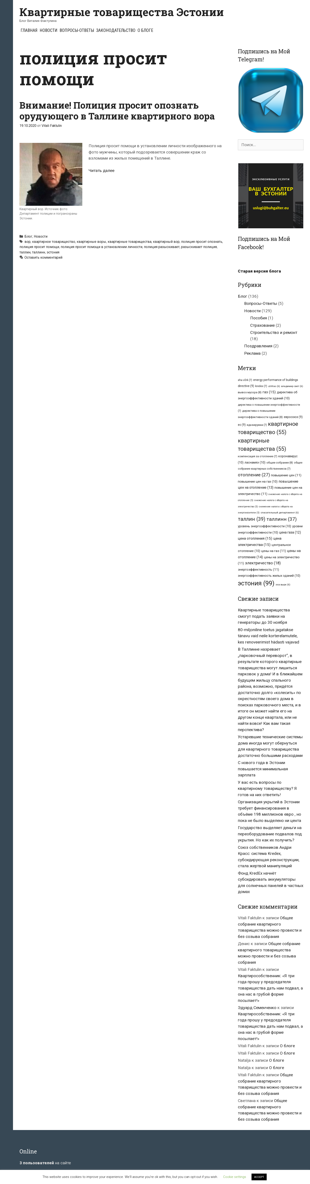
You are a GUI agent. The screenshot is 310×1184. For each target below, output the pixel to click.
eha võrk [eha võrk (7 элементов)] (245, 380)
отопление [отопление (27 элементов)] (254, 474)
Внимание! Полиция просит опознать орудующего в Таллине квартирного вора (117, 110)
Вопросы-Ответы (77, 30)
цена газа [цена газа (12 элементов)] (290, 532)
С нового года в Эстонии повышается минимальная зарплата (263, 768)
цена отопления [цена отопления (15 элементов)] (255, 538)
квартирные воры (91, 242)
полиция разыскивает (162, 247)
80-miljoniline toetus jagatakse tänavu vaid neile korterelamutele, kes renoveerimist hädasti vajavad (268, 636)
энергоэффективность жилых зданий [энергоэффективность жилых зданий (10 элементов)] (269, 576)
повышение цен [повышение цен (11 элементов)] (286, 475)
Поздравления (258, 345)
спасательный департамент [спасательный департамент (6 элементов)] (280, 512)
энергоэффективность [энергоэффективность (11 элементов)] (258, 570)
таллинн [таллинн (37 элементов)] (281, 519)
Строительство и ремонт (273, 332)
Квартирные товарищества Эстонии (121, 12)
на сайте (45, 1162)
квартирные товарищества (129, 242)
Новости (48, 30)
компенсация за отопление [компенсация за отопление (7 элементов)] (257, 456)
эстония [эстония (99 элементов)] (256, 583)
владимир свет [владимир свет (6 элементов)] (292, 386)
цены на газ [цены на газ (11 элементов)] (273, 551)
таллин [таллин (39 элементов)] (251, 519)
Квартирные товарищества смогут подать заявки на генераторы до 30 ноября (264, 616)
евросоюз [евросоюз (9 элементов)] (293, 417)
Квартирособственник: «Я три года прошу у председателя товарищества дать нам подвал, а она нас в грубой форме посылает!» (270, 988)
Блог (28, 236)
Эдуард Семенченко (257, 1007)
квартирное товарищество (53, 242)
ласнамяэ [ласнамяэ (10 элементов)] (255, 462)
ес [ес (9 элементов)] (242, 424)
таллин (25, 252)
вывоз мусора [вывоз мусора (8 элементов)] (249, 392)
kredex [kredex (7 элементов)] (261, 386)
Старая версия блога (259, 271)
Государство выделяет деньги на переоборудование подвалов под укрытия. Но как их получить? (270, 834)
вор (27, 242)
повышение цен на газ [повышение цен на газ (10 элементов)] (258, 481)
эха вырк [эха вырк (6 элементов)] (283, 584)
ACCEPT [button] (259, 1177)
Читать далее (101, 170)
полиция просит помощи (39, 247)
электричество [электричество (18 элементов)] (263, 563)
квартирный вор (166, 242)
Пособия (258, 317)
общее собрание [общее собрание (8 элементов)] (279, 462)
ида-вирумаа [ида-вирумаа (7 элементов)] (257, 424)
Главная (29, 30)
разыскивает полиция (199, 247)
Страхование (262, 325)
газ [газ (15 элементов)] (269, 392)
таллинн (38, 252)
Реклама (252, 353)
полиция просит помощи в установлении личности (101, 247)
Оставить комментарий (43, 257)
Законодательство (115, 30)
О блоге (145, 30)
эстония (53, 252)
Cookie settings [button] (234, 1177)
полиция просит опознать (201, 242)
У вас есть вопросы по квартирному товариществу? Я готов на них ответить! (267, 788)
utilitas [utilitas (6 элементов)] (274, 386)
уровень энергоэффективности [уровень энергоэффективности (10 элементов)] (264, 526)
